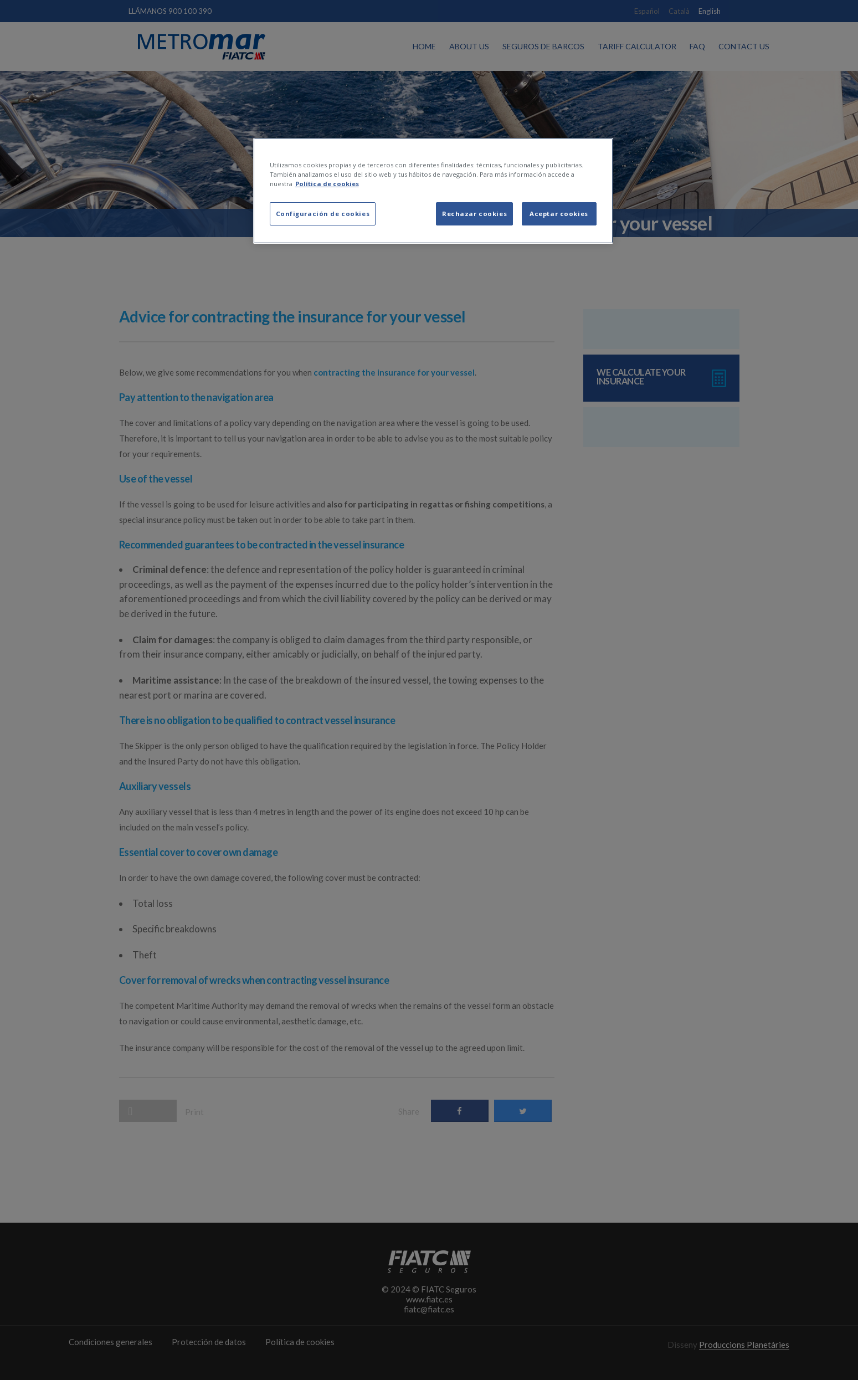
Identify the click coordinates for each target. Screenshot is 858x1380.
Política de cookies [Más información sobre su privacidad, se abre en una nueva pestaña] (327, 183)
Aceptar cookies (559, 213)
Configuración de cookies (323, 213)
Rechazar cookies (474, 213)
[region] (433, 191)
